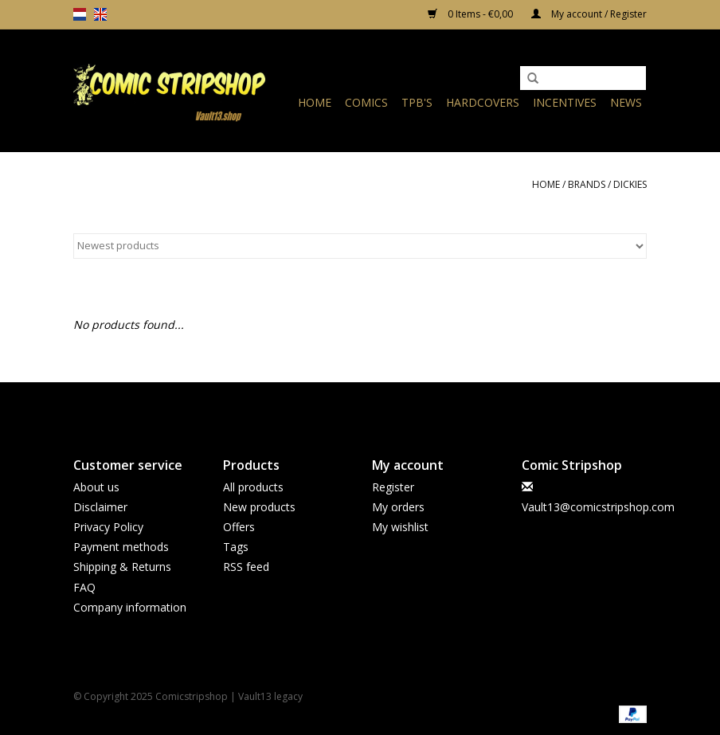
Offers (239, 526)
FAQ (84, 587)
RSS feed (246, 566)
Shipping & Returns (122, 566)
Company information (129, 607)
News (626, 102)
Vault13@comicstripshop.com (598, 506)
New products (259, 506)
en (100, 14)
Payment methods (121, 546)
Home (314, 102)
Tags (235, 546)
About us (96, 487)
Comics (366, 102)
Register (393, 487)
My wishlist (400, 526)
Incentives (565, 102)
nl (79, 14)
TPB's (416, 102)
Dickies (630, 184)
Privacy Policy (108, 526)
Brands (586, 184)
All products (253, 487)
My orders (398, 506)
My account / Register (589, 14)
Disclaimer (100, 506)
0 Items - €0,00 (471, 14)
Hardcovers (482, 102)
